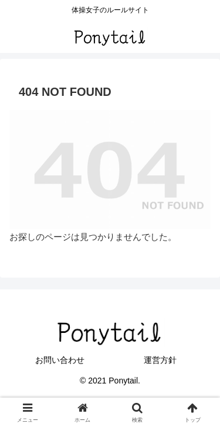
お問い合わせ (59, 360)
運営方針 (160, 360)
